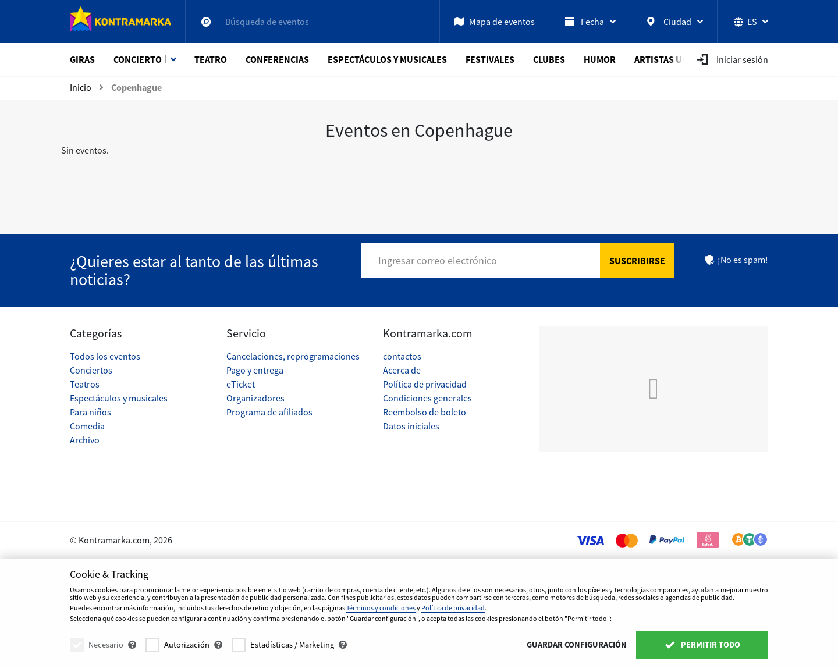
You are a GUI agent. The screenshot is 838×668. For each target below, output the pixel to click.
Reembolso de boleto (424, 412)
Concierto (137, 59)
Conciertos (91, 370)
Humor (600, 59)
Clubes (549, 59)
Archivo (85, 440)
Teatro (210, 59)
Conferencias (277, 59)
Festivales (490, 59)
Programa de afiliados (269, 412)
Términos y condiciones (381, 607)
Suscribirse (637, 261)
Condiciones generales (427, 398)
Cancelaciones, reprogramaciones (293, 356)
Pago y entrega (254, 370)
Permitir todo (702, 644)
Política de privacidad (425, 384)
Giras (82, 59)
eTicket (240, 384)
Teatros (85, 384)
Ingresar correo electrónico (437, 260)
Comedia (87, 426)
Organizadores (255, 398)
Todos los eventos (105, 356)
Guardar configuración (577, 644)
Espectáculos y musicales (387, 59)
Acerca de (402, 370)
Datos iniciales (411, 426)
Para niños (90, 412)
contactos (402, 356)
